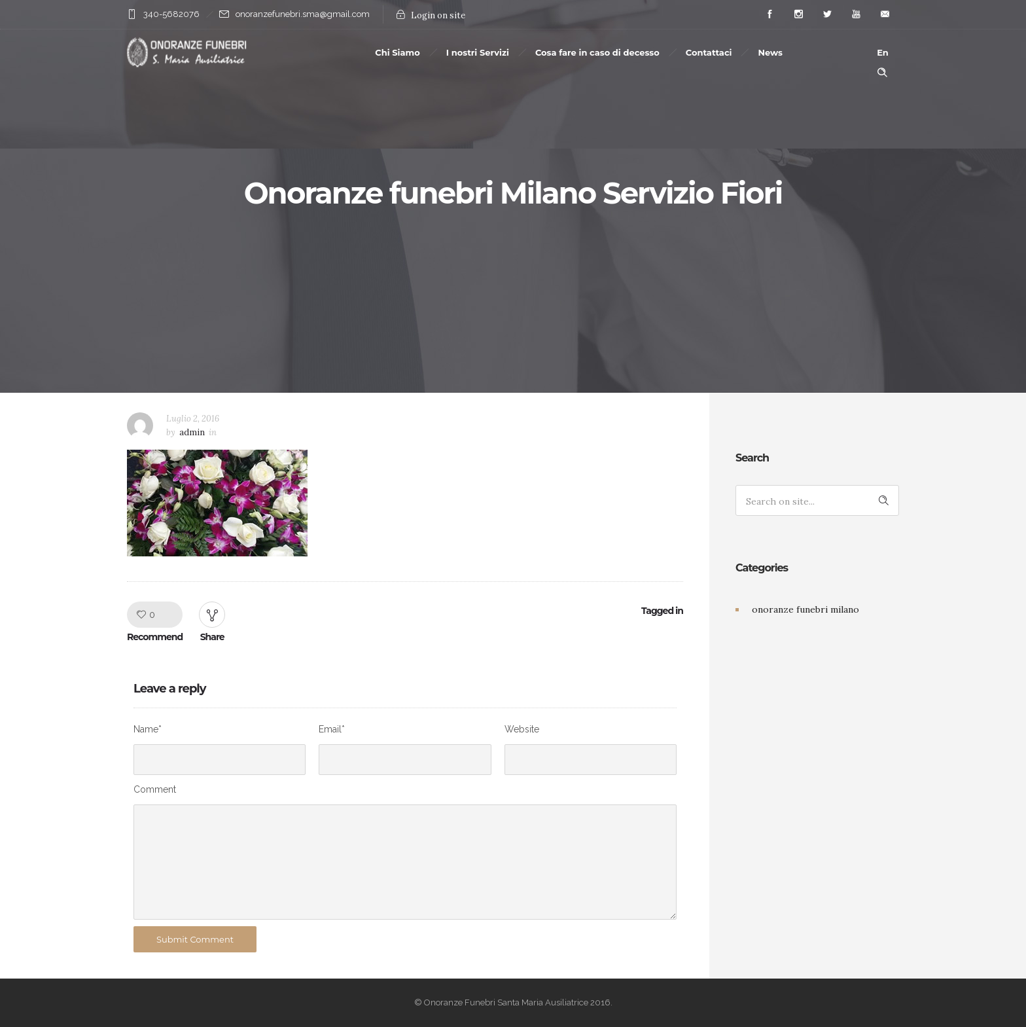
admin (192, 432)
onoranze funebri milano (805, 609)
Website (521, 729)
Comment (154, 789)
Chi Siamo (397, 52)
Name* (147, 729)
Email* (332, 729)
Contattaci (709, 52)
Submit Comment (195, 939)
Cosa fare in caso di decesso (597, 52)
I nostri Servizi (477, 52)
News (770, 52)
